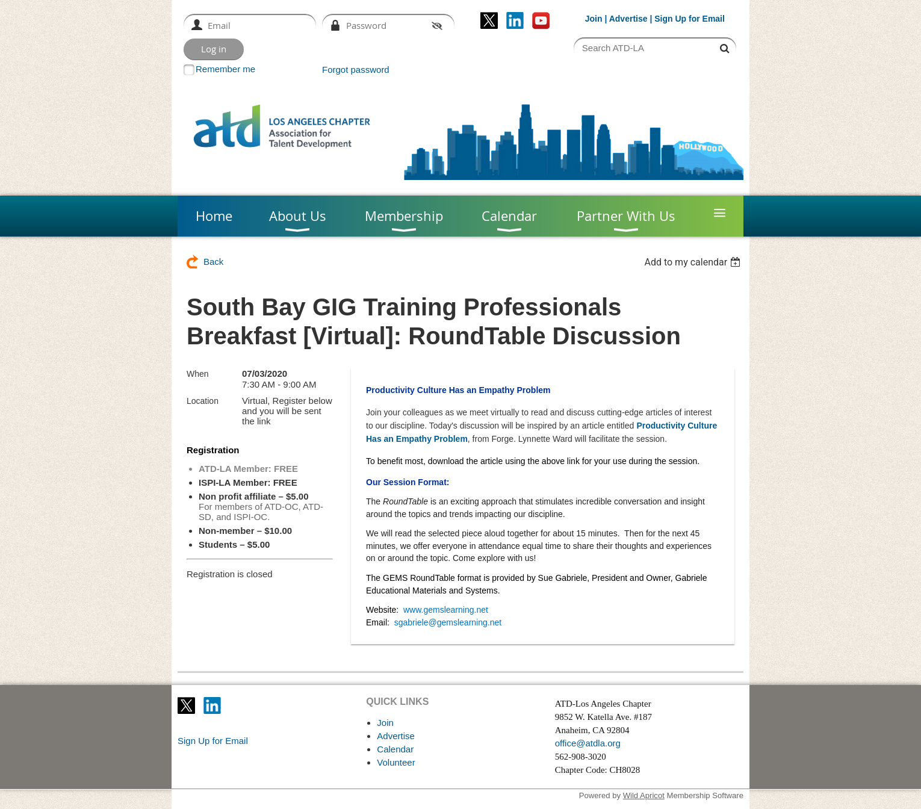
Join (594, 18)
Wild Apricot (644, 795)
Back (213, 261)
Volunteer (396, 762)
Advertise (628, 18)
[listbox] (693, 262)
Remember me (225, 69)
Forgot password (355, 69)
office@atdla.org (588, 743)
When (198, 374)
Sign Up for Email (213, 741)
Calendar (395, 749)
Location (203, 401)
